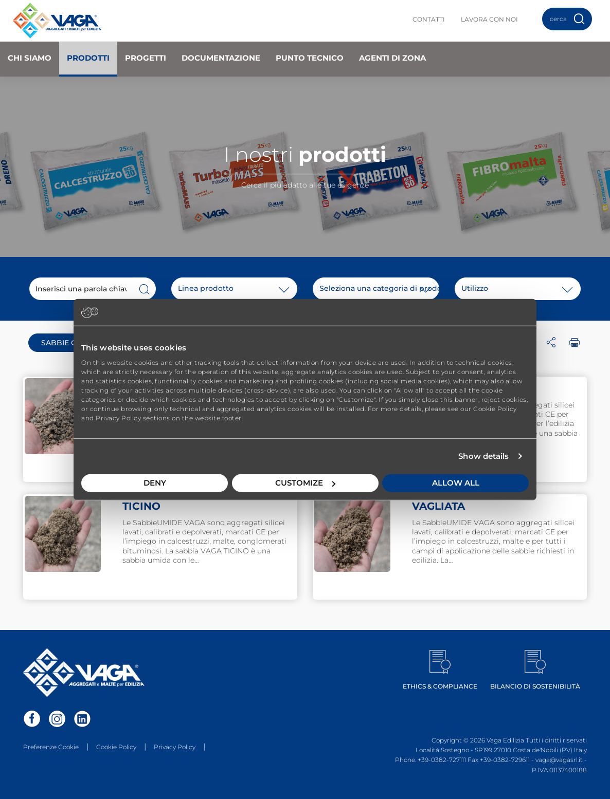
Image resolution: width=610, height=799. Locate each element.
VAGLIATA (438, 506)
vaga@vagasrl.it (559, 760)
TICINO (141, 506)
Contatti (428, 19)
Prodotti (88, 58)
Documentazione (221, 58)
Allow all (455, 483)
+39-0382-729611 (505, 760)
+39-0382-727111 (442, 760)
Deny (154, 483)
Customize (305, 483)
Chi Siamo (29, 58)
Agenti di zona (392, 58)
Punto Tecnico (310, 58)
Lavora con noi (489, 19)
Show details (483, 456)
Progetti (145, 58)
